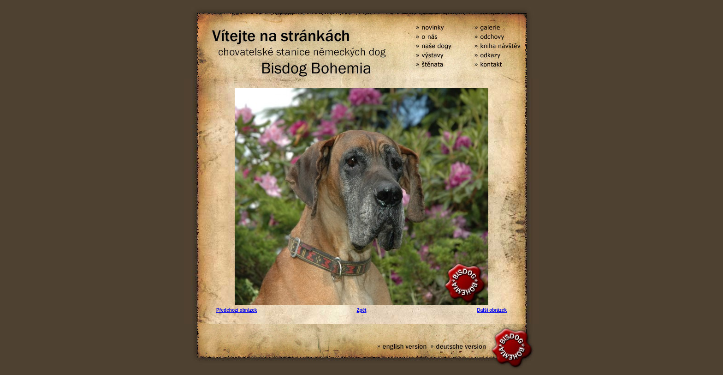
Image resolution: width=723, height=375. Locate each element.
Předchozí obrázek (236, 310)
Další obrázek (492, 310)
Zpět (361, 310)
